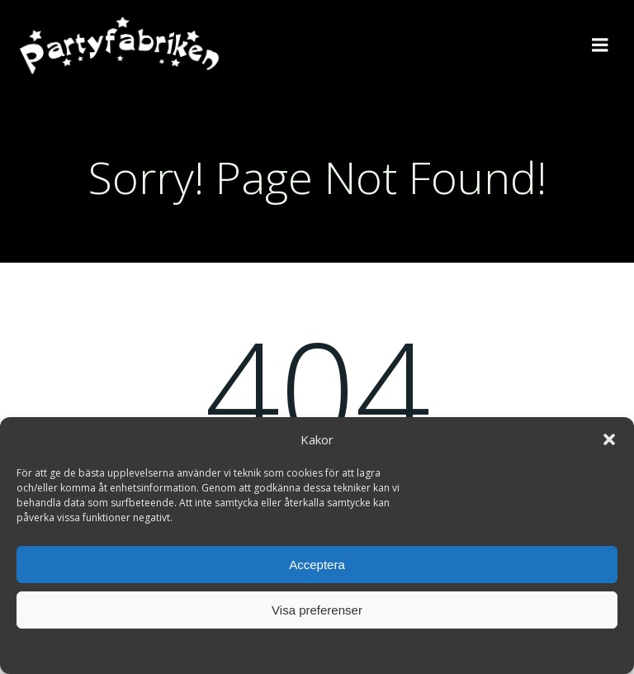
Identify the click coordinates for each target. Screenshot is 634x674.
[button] (609, 439)
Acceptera (317, 565)
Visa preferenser (317, 610)
